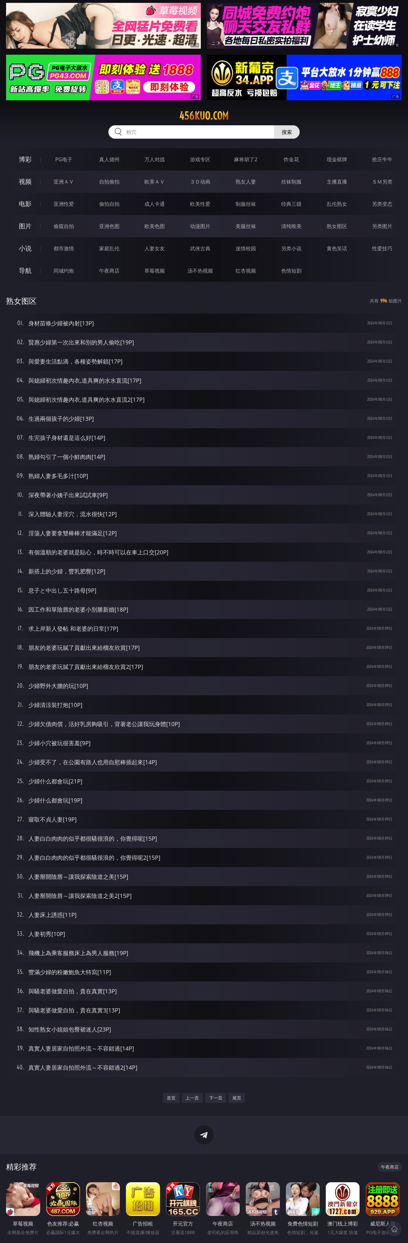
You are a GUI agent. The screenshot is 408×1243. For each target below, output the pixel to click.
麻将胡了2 (245, 159)
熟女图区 (337, 226)
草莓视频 (154, 270)
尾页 (236, 1098)
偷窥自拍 (64, 226)
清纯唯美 (291, 226)
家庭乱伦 (109, 248)
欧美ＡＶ (154, 181)
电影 (25, 203)
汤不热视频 (200, 270)
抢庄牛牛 (382, 159)
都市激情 (64, 248)
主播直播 (337, 181)
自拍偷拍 (109, 181)
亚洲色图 (109, 226)
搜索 (287, 131)
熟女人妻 (246, 181)
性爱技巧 (382, 248)
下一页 (215, 1098)
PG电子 (63, 159)
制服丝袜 (246, 203)
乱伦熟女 (337, 203)
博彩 (25, 159)
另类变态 (382, 203)
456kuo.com (204, 115)
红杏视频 (246, 270)
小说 (25, 248)
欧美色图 (154, 226)
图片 (25, 226)
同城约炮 (64, 270)
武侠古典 (200, 248)
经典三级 (291, 203)
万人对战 (154, 159)
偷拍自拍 (109, 203)
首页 (171, 1098)
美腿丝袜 (246, 226)
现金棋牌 (337, 159)
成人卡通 (154, 203)
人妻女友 (154, 248)
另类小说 (291, 248)
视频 (25, 181)
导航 (25, 270)
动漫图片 (200, 226)
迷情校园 (246, 248)
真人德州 (109, 159)
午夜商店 (109, 270)
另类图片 (382, 226)
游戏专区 (200, 159)
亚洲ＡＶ (64, 181)
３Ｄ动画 (200, 181)
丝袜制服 (291, 181)
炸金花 (291, 159)
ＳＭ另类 (382, 181)
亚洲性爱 (64, 203)
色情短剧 (291, 270)
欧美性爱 (200, 203)
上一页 (192, 1098)
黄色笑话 (337, 248)
